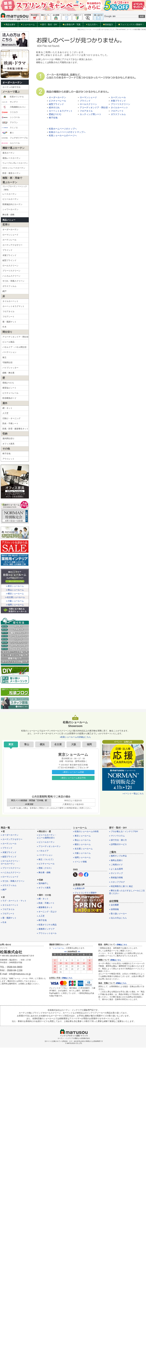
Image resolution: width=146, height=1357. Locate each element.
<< (65, 951)
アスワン (10, 122)
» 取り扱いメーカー (118, 913)
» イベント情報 (80, 862)
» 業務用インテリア (46, 929)
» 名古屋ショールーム (83, 848)
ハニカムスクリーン (11, 276)
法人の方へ (92, 24)
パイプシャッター (10, 368)
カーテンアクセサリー (12, 245)
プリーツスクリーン (11, 270)
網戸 (4, 291)
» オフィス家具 (44, 887)
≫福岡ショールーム (15, 604)
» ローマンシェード (9, 877)
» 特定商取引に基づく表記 (121, 886)
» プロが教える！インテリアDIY (123, 831)
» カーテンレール (8, 843)
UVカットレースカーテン (13, 168)
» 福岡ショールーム (82, 857)
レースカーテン (9, 194)
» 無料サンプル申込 (118, 856)
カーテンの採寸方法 (11, 87)
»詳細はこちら (115, 960)
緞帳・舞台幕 (8, 373)
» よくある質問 (116, 869)
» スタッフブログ (117, 882)
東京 (10, 744)
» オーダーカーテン (9, 835)
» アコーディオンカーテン (49, 846)
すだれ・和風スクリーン (13, 281)
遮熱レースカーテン (11, 158)
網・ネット (7, 408)
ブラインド (7, 250)
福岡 (89, 744)
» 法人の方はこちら (118, 918)
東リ (8, 132)
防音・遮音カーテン (11, 173)
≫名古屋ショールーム (15, 597)
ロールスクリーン (10, 265)
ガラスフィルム (9, 286)
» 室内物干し (43, 883)
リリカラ (10, 112)
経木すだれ (54, 107)
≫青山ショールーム (15, 590)
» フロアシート (7, 913)
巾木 (4, 327)
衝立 (4, 357)
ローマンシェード (10, 235)
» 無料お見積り (116, 860)
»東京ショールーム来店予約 (73, 778)
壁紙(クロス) (8, 383)
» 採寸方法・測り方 (118, 840)
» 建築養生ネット (45, 907)
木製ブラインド (9, 255)
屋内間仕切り (8, 438)
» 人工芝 (41, 916)
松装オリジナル (13, 96)
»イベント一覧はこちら (133, 793)
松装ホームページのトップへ (63, 128)
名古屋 (58, 744)
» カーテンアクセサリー (11, 839)
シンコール (11, 117)
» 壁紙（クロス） (45, 868)
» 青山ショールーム (82, 840)
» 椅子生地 (42, 920)
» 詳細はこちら (66, 978)
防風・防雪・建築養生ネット (15, 429)
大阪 (73, 744)
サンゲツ (10, 102)
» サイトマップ (116, 873)
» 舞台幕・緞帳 (44, 872)
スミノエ (10, 127)
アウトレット (8, 459)
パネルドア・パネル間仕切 (14, 347)
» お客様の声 (79, 888)
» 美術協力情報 (116, 877)
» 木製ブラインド (8, 852)
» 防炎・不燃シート (46, 903)
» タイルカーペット (9, 905)
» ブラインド (6, 848)
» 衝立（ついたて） (46, 859)
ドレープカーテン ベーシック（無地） (14, 188)
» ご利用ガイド (116, 864)
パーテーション (9, 352)
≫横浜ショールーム (15, 593)
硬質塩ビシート (9, 388)
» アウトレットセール (47, 933)
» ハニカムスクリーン (10, 872)
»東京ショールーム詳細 (73, 772)
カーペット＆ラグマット (13, 306)
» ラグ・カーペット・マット (13, 901)
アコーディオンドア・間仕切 (15, 337)
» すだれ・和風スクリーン (12, 881)
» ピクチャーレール (46, 864)
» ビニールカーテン (46, 842)
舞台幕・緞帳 (8, 214)
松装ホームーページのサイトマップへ (67, 132)
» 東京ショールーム (82, 836)
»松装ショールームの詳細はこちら (75, 737)
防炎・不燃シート (10, 423)
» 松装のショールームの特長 (86, 831)
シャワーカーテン (10, 209)
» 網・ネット (43, 899)
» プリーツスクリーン (10, 868)
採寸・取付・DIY (48, 24)
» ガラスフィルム (8, 885)
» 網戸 (3, 889)
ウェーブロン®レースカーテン (15, 163)
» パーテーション (45, 855)
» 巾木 (3, 922)
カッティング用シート (90, 114)
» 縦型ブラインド (8, 856)
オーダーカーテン (12, 82)
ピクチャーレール (10, 393)
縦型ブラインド (9, 260)
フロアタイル (8, 311)
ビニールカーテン (10, 199)
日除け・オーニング (11, 418)
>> (79, 951)
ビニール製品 (8, 342)
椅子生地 (6, 453)
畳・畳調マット (9, 322)
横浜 (42, 744)
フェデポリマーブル (15, 138)
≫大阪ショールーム (15, 601)
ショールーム (28, 24)
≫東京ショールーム (15, 586)
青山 (26, 744)
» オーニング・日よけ (47, 911)
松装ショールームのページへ (63, 135)
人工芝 (5, 413)
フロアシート (8, 316)
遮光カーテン (8, 153)
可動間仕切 (7, 362)
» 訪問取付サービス (118, 844)
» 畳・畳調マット (8, 918)
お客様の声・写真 (72, 24)
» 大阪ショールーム (82, 853)
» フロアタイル (7, 909)
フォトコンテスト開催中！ (131, 24)
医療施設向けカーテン (12, 204)
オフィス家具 (8, 444)
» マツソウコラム (117, 836)
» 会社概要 (114, 905)
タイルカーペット (10, 301)
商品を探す (10, 24)
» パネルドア (43, 851)
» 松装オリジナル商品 (47, 925)
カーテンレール (9, 240)
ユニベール (11, 143)
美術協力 (108, 24)
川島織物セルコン (14, 107)
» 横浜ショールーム (82, 844)
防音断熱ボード (9, 398)
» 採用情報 (114, 909)
